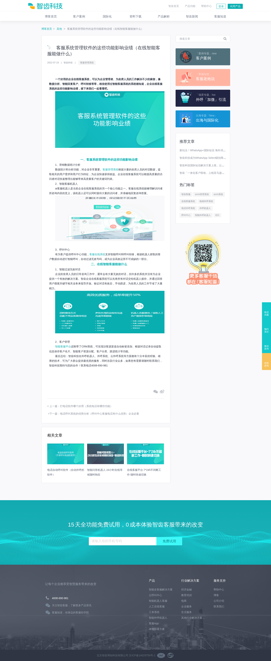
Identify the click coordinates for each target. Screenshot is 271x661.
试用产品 (235, 6)
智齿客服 (185, 194)
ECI (217, 215)
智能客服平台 (63, 346)
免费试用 (169, 541)
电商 (184, 600)
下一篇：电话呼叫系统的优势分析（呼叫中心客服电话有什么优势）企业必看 (94, 413)
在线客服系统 (188, 201)
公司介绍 (219, 600)
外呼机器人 (205, 208)
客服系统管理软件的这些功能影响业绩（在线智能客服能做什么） (105, 28)
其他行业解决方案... (193, 617)
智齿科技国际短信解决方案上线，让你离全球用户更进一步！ (215, 165)
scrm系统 (218, 194)
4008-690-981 (60, 598)
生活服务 (186, 612)
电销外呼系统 (206, 201)
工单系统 (154, 612)
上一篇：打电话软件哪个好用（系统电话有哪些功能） (81, 406)
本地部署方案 (157, 629)
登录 (221, 6)
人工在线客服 (157, 606)
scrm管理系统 (202, 194)
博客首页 (46, 28)
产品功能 (190, 6)
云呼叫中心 (155, 595)
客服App (154, 623)
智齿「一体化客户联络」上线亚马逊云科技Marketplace (212, 172)
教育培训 (186, 595)
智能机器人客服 (158, 600)
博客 (216, 595)
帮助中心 (206, 6)
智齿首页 (173, 6)
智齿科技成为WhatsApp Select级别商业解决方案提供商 (212, 157)
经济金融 (186, 589)
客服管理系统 (87, 62)
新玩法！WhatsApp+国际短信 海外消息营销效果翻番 (210, 150)
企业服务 (186, 606)
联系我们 (219, 606)
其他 (60, 28)
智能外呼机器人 (203, 215)
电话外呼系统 (188, 208)
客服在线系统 (97, 254)
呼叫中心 (185, 215)
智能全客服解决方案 (161, 589)
